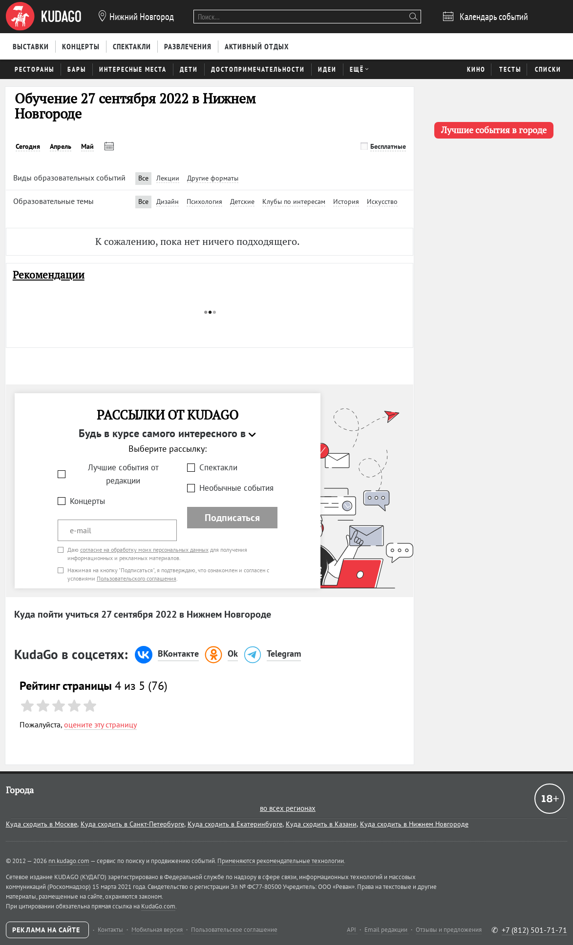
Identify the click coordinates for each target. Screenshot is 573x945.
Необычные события (236, 488)
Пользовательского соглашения (136, 578)
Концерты (87, 501)
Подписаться (232, 517)
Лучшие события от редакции (123, 474)
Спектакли (218, 467)
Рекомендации (49, 274)
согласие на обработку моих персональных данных (144, 549)
